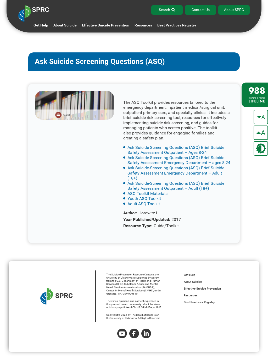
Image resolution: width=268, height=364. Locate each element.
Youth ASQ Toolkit (144, 198)
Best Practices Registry (176, 25)
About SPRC (234, 10)
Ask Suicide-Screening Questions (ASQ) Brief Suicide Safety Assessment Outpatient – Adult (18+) (175, 186)
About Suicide (65, 25)
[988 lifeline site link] (255, 95)
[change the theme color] (261, 148)
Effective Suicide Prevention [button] (105, 25)
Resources (191, 295)
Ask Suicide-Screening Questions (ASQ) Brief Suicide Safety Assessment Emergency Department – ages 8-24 (178, 160)
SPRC (56, 296)
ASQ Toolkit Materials (147, 193)
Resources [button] (143, 25)
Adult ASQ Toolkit (143, 203)
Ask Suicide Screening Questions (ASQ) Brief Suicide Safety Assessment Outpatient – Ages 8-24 (175, 150)
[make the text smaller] (261, 117)
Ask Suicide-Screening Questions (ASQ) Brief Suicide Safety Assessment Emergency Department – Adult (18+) (175, 173)
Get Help (41, 25)
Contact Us (201, 10)
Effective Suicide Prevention (202, 288)
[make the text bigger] (261, 133)
